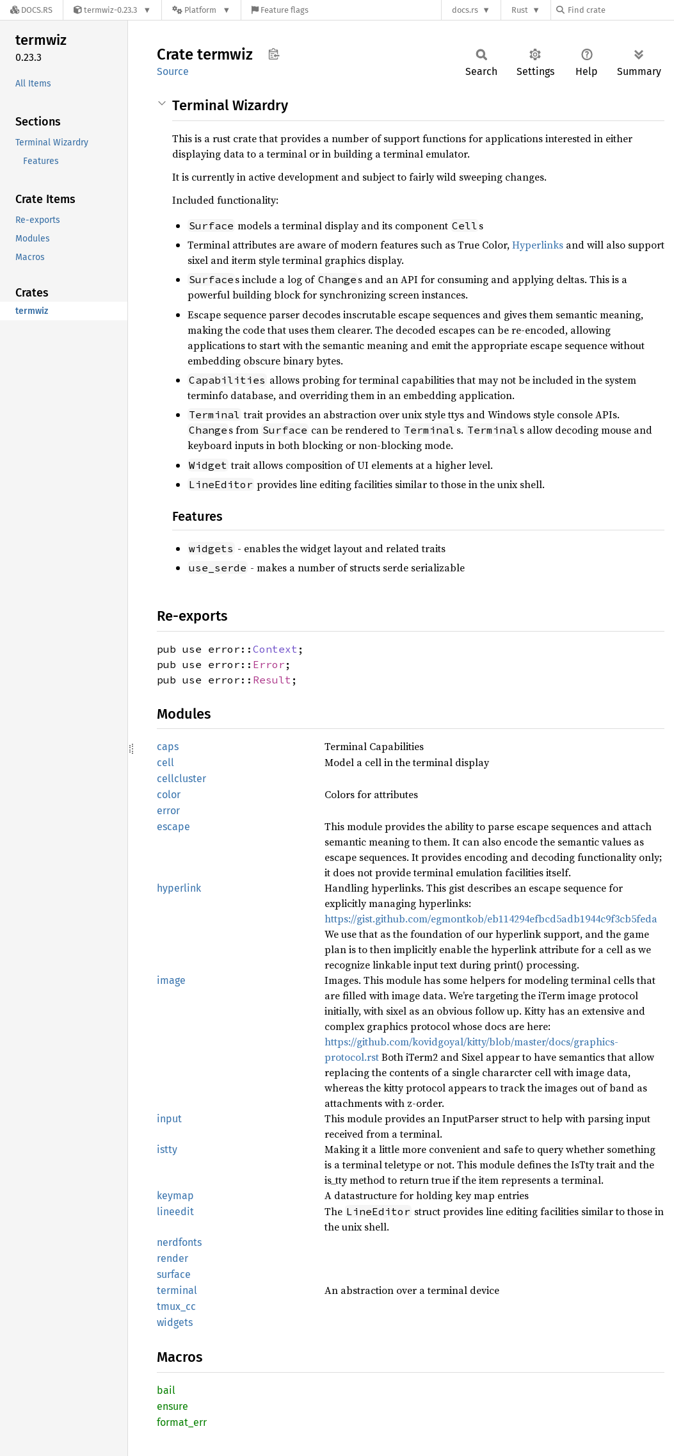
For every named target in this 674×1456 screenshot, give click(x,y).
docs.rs (465, 10)
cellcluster (181, 779)
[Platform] (201, 10)
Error (269, 664)
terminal (177, 1290)
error (168, 811)
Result (272, 679)
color (169, 795)
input (169, 1119)
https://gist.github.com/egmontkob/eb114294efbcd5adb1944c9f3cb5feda (491, 919)
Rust (519, 10)
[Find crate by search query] (620, 10)
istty (167, 1149)
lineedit (175, 1212)
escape (173, 827)
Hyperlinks (537, 245)
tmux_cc (176, 1306)
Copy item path (273, 54)
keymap (175, 1196)
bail (166, 1390)
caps (168, 746)
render (172, 1258)
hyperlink (179, 888)
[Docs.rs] (31, 10)
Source (173, 71)
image (171, 980)
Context (275, 648)
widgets (175, 1322)
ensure (172, 1406)
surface (174, 1274)
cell (165, 763)
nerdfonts (179, 1242)
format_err (182, 1422)
